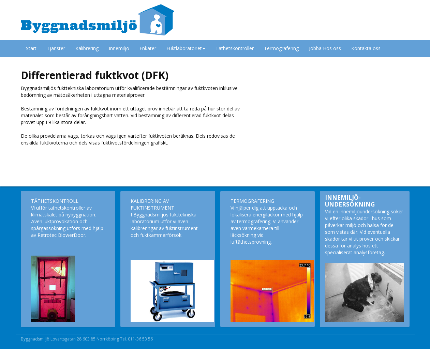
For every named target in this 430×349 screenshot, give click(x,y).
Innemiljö (119, 48)
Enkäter (147, 48)
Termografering (281, 48)
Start (31, 48)
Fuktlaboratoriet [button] (185, 48)
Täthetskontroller (235, 48)
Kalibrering (87, 48)
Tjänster (56, 48)
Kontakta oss (366, 48)
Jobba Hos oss (325, 48)
